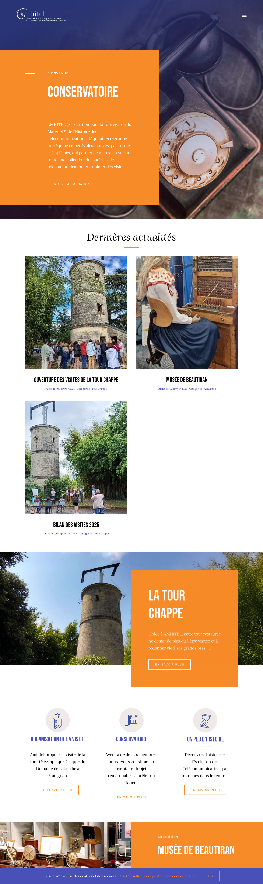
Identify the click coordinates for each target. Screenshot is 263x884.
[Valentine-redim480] (187, 258)
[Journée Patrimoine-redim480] (76, 258)
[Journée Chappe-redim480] (76, 402)
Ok (210, 876)
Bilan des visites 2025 (76, 525)
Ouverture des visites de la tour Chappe (76, 380)
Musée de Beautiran (187, 380)
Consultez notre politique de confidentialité (161, 876)
